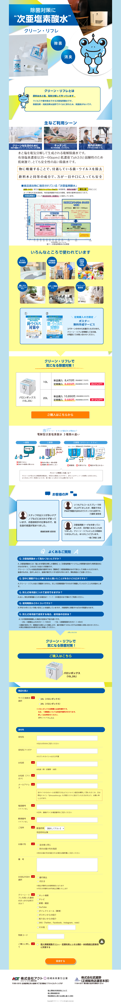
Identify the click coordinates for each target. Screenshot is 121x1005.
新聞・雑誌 (43, 903)
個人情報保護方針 (54, 993)
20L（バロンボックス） (50, 703)
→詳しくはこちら (72, 632)
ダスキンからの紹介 (46, 914)
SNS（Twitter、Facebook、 (58, 922)
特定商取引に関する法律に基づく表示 (60, 996)
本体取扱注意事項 (91, 944)
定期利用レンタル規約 (71, 944)
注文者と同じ (44, 844)
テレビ (41, 899)
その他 (41, 927)
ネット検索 (43, 895)
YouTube (42, 907)
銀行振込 (42, 877)
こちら (51, 717)
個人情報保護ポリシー (50, 944)
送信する (60, 961)
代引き (41, 881)
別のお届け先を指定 (47, 848)
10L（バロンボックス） (50, 698)
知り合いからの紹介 (46, 918)
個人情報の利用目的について (57, 990)
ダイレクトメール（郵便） (49, 910)
